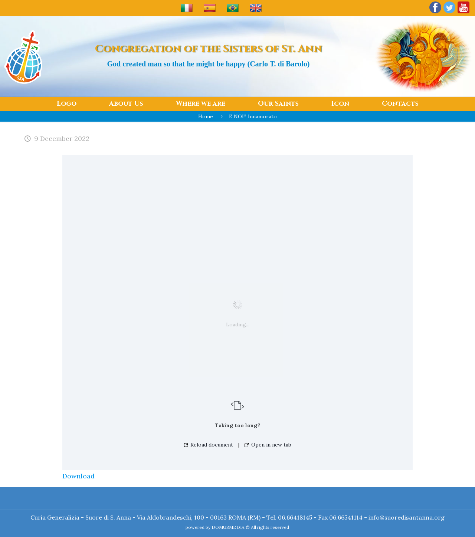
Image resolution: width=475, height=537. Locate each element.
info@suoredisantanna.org (406, 517)
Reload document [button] (208, 444)
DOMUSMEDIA (228, 527)
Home (205, 116)
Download (78, 476)
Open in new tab (268, 444)
